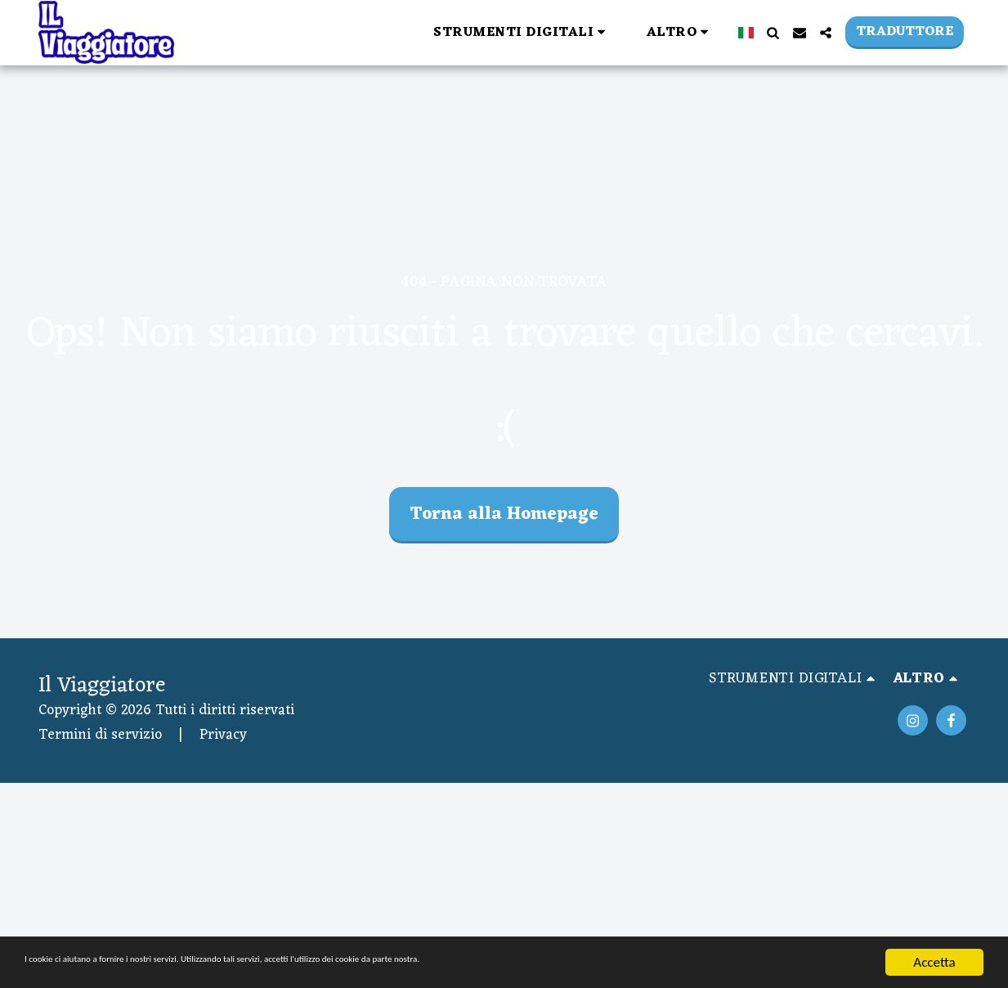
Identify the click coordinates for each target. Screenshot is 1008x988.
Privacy (223, 735)
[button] (312, 32)
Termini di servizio (100, 735)
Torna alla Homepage (504, 514)
